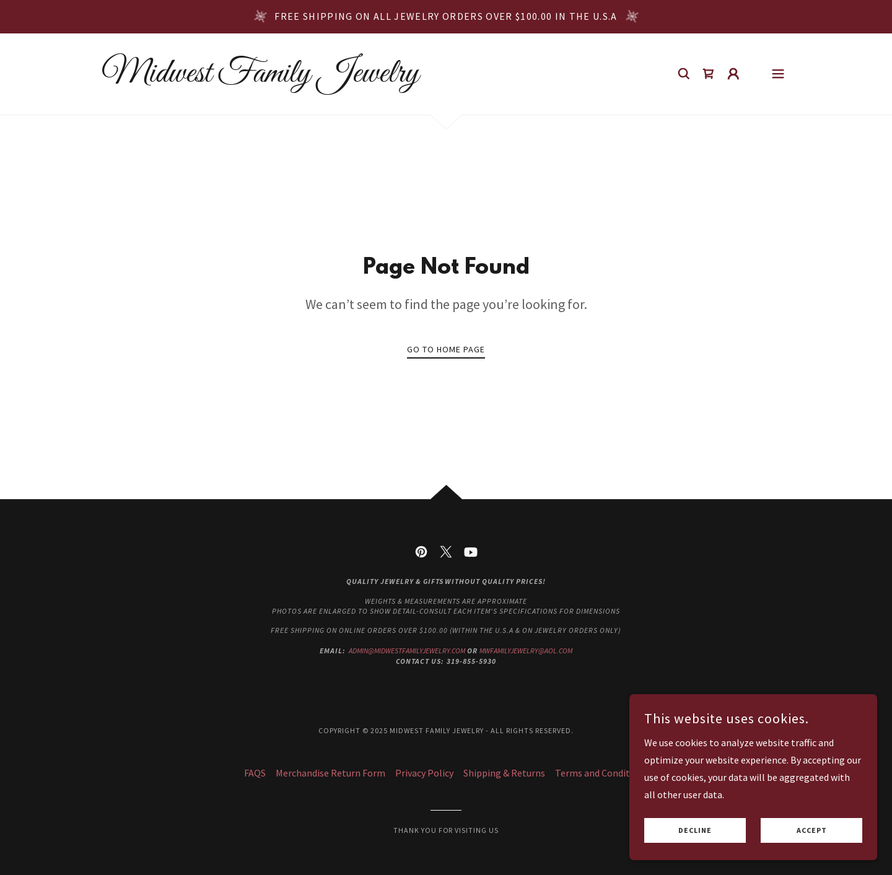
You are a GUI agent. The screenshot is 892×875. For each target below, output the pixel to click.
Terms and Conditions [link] (601, 773)
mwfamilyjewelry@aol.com (525, 650)
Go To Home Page (446, 349)
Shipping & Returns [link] (504, 773)
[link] (260, 78)
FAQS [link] (255, 773)
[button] (733, 73)
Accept (812, 830)
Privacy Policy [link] (424, 773)
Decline (695, 830)
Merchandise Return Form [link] (330, 773)
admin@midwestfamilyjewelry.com (407, 650)
